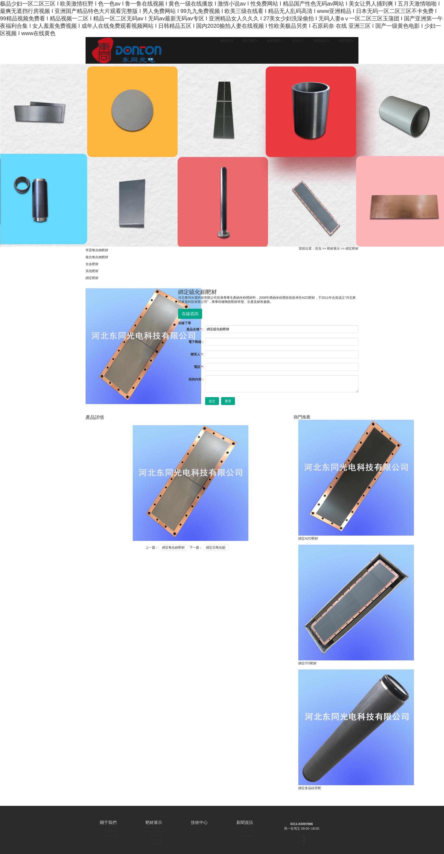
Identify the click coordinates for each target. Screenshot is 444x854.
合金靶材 (92, 264)
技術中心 (298, 40)
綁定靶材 (92, 278)
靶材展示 (275, 40)
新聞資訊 (321, 40)
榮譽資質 (110, 835)
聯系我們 (346, 40)
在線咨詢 (190, 313)
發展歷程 (110, 831)
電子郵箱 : (196, 342)
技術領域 (246, 835)
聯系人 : (197, 354)
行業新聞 (246, 831)
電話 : (199, 367)
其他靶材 (92, 271)
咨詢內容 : (196, 379)
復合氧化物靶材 (97, 257)
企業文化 (110, 827)
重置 (228, 401)
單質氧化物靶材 (97, 250)
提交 (212, 401)
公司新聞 (246, 827)
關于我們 (250, 40)
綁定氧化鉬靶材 (173, 547)
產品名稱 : (195, 329)
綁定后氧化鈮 (215, 547)
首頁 (318, 248)
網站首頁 (227, 40)
